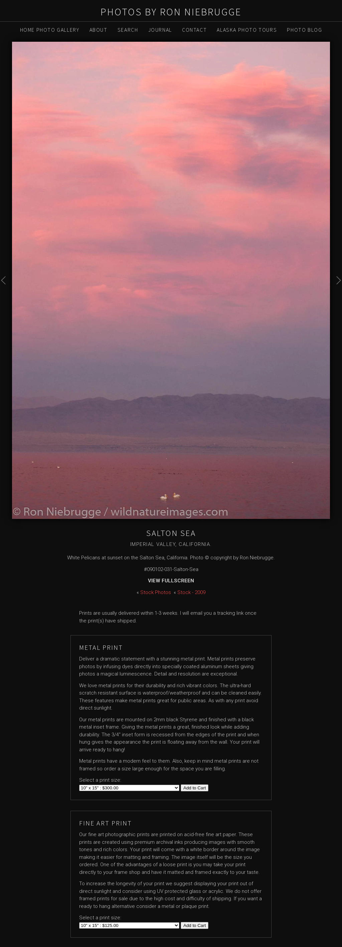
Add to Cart (194, 787)
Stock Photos (155, 592)
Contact (194, 29)
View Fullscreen (171, 581)
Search (128, 29)
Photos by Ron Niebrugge (171, 11)
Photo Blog (304, 29)
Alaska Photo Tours (247, 29)
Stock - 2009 (191, 592)
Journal (160, 29)
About (99, 29)
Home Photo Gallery (49, 29)
